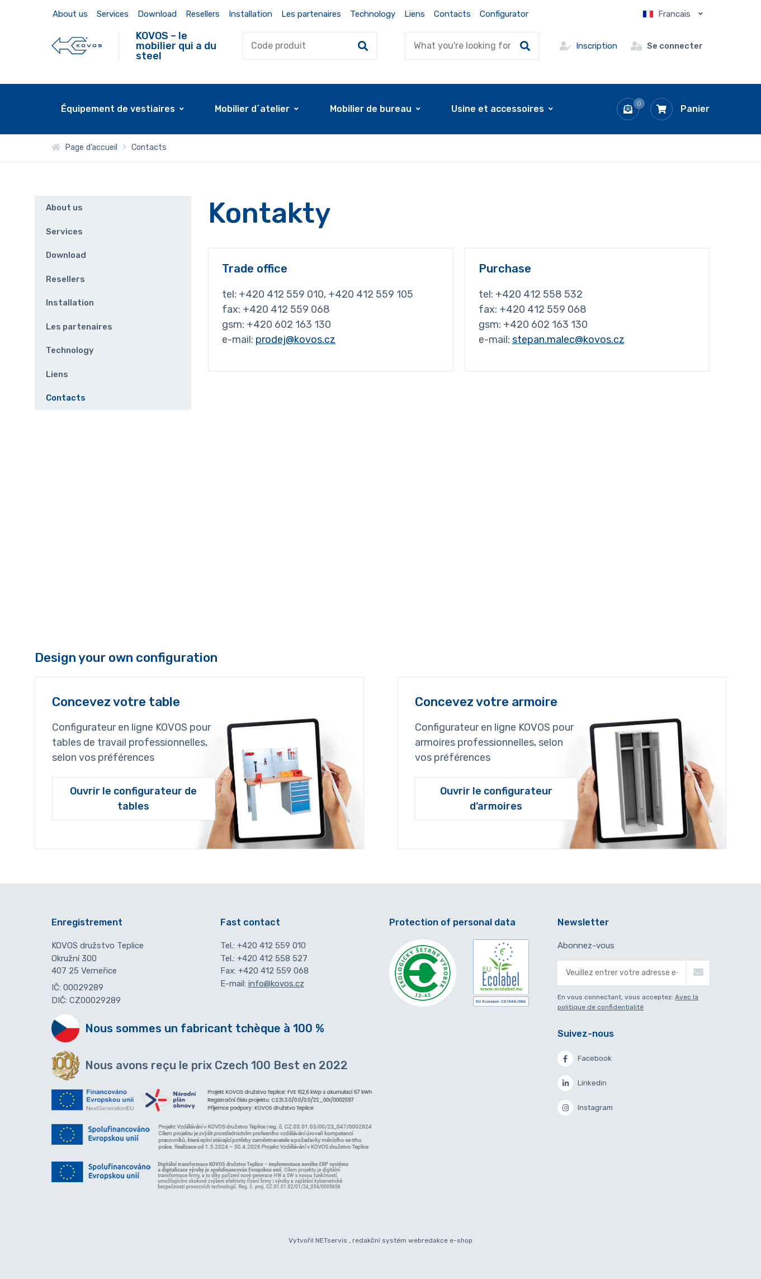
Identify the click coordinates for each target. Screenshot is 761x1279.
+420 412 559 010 (271, 946)
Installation (250, 14)
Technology (372, 14)
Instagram (585, 1108)
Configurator (504, 14)
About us (70, 14)
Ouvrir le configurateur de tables (133, 798)
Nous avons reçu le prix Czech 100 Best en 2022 (216, 1065)
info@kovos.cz (276, 984)
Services (113, 14)
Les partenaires (311, 14)
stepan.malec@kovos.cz (568, 339)
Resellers (203, 14)
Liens (414, 14)
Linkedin (582, 1083)
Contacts (452, 14)
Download (157, 14)
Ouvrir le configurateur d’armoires (496, 798)
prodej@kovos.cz (295, 339)
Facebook (584, 1058)
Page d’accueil (84, 147)
